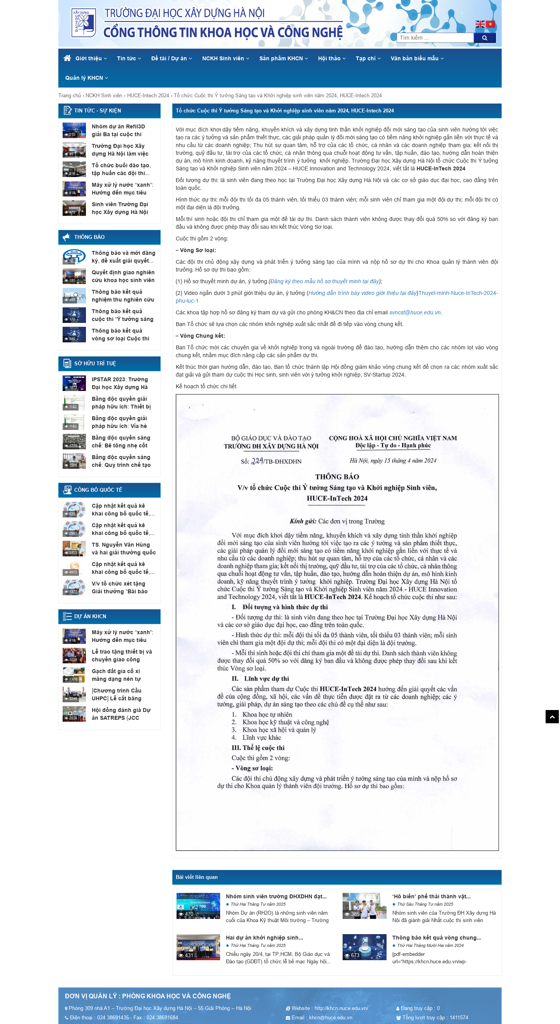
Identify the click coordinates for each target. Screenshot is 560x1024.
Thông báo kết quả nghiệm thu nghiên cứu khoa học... (120, 299)
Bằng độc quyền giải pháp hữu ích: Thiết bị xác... (124, 402)
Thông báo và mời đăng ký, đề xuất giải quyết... (121, 256)
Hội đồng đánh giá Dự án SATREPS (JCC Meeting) (123, 714)
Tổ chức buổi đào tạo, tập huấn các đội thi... (123, 169)
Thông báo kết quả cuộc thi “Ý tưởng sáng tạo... (122, 315)
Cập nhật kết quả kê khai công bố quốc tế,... (122, 509)
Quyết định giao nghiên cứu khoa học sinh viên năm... (120, 280)
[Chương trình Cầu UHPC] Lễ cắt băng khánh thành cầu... (124, 698)
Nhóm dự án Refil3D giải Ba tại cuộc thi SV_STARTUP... (122, 134)
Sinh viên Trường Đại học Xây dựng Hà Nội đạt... (123, 208)
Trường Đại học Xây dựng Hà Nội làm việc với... (124, 149)
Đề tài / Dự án (171, 58)
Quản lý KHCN (86, 78)
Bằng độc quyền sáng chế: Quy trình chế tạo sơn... (119, 464)
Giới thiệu (91, 58)
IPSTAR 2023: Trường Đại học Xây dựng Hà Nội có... (124, 387)
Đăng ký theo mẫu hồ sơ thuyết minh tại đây (324, 281)
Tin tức (129, 58)
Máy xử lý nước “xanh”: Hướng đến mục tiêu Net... (120, 192)
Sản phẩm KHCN (283, 58)
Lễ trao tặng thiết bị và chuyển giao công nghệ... (123, 655)
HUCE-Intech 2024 (148, 95)
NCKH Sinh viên (225, 58)
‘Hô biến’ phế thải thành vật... (431, 896)
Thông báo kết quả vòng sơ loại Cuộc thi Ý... (122, 334)
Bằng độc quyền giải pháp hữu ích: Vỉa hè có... (124, 422)
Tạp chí (368, 58)
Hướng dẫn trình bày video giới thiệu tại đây (362, 293)
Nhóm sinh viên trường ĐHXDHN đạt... (276, 896)
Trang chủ (69, 95)
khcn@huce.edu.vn (468, 4)
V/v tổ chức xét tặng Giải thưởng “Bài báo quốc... (122, 587)
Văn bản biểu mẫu (417, 58)
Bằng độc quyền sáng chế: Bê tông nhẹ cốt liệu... (118, 445)
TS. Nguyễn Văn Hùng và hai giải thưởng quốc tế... (123, 548)
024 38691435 (468, 12)
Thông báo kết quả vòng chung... (436, 938)
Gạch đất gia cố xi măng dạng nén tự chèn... (122, 675)
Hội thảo (332, 58)
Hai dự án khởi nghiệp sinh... (264, 938)
